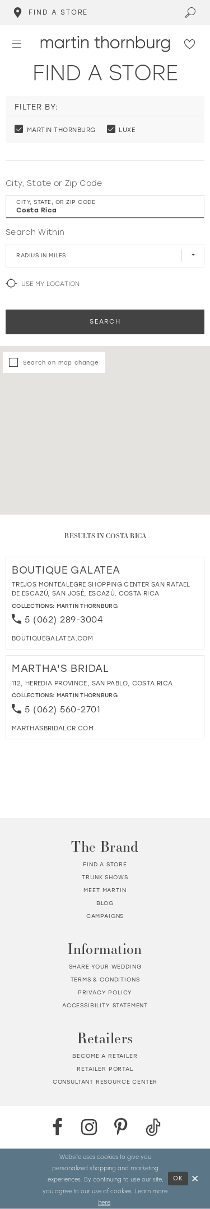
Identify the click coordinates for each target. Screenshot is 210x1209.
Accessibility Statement (105, 1005)
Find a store (105, 864)
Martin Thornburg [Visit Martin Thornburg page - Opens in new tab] (87, 606)
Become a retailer (104, 1056)
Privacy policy (105, 992)
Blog (105, 903)
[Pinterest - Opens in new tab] (121, 1127)
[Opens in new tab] (52, 638)
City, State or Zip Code (54, 183)
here (104, 1201)
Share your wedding (105, 966)
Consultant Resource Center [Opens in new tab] (105, 1081)
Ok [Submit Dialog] (178, 1178)
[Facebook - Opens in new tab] (57, 1127)
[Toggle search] (190, 12)
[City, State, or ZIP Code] (105, 207)
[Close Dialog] (195, 1179)
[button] (17, 43)
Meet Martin (104, 890)
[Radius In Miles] (105, 255)
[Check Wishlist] (190, 43)
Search (105, 321)
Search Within (35, 232)
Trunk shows (105, 877)
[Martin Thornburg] (105, 44)
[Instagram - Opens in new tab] (89, 1127)
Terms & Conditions (105, 979)
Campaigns (105, 916)
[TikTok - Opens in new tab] (153, 1127)
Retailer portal (105, 1068)
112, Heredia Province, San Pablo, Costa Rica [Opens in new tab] (92, 683)
